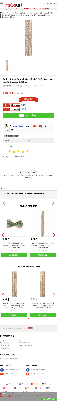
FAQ (20, 340)
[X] (1, 394)
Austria (7, 388)
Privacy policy (4, 343)
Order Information (25, 343)
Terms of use (4, 345)
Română (35, 384)
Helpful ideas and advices (9, 359)
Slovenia (38, 392)
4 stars (23, 151)
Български (11, 384)
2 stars (14, 151)
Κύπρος (49, 392)
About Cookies (5, 348)
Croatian (18, 388)
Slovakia (27, 392)
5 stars (27, 151)
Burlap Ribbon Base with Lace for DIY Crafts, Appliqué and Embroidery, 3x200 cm (14, 305)
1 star (9, 151)
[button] (53, 235)
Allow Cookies (49, 399)
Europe (50, 388)
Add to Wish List (41, 86)
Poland (16, 392)
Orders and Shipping (26, 345)
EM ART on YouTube (9, 374)
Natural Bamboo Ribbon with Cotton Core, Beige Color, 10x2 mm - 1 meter (42, 245)
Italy (6, 392)
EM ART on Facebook (9, 370)
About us (3, 340)
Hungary (39, 388)
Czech (28, 388)
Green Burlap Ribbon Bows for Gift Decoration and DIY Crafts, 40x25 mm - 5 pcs (14, 245)
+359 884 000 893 (44, 9)
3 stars (18, 151)
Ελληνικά (23, 384)
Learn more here (6, 396)
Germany (46, 384)
